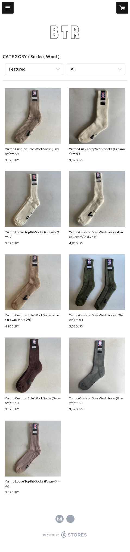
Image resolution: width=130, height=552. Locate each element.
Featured (17, 69)
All (73, 69)
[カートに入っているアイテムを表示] (122, 8)
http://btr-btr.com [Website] (70, 519)
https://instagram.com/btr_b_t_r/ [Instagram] (59, 519)
